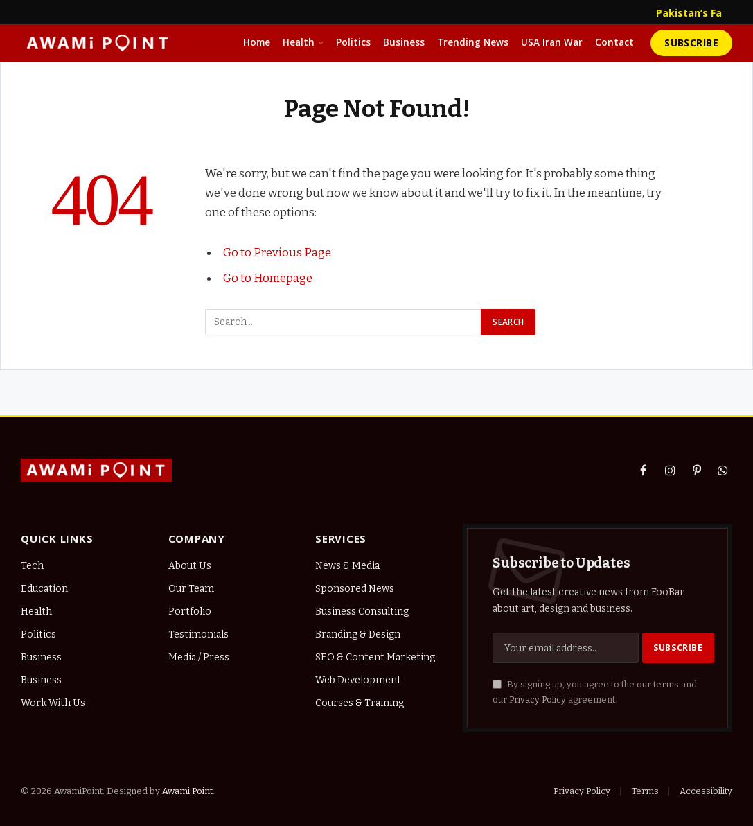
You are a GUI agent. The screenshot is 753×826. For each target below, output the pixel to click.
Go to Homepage (267, 277)
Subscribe (691, 42)
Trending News (472, 42)
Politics (353, 42)
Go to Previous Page (277, 252)
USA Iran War (552, 42)
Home (256, 42)
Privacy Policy (537, 699)
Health (299, 42)
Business (404, 42)
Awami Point (187, 791)
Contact (614, 42)
